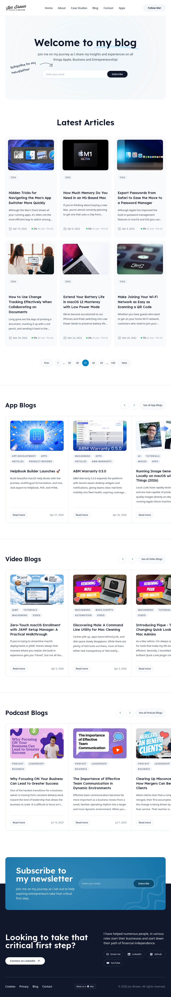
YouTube (113, 962)
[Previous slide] (125, 405)
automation (83, 615)
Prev (46, 362)
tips (13, 177)
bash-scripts (104, 610)
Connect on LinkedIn (25, 961)
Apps (122, 8)
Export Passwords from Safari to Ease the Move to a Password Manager (140, 198)
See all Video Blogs (151, 559)
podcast (18, 763)
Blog (95, 8)
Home (49, 8)
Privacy (24, 986)
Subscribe (117, 74)
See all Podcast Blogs (150, 712)
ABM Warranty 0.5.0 (89, 471)
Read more (19, 514)
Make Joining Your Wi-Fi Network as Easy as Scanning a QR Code (138, 302)
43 (101, 362)
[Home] (16, 8)
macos (142, 461)
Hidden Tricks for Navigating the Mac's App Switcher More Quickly (30, 198)
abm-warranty (102, 461)
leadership (36, 763)
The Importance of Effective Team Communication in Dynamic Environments (96, 783)
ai (139, 456)
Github (156, 954)
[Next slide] (134, 405)
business (18, 769)
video (36, 615)
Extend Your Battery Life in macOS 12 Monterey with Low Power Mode (84, 302)
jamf (15, 610)
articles (18, 461)
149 (113, 362)
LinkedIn (134, 954)
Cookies (10, 986)
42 (93, 362)
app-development (24, 456)
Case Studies (79, 8)
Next (124, 362)
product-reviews (40, 461)
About (62, 8)
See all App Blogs (152, 405)
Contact (108, 8)
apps (44, 456)
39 (69, 362)
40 (77, 362)
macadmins (82, 456)
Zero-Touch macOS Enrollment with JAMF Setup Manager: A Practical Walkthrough (35, 629)
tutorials (153, 456)
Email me (113, 954)
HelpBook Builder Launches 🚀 (35, 471)
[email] (85, 74)
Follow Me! (154, 8)
